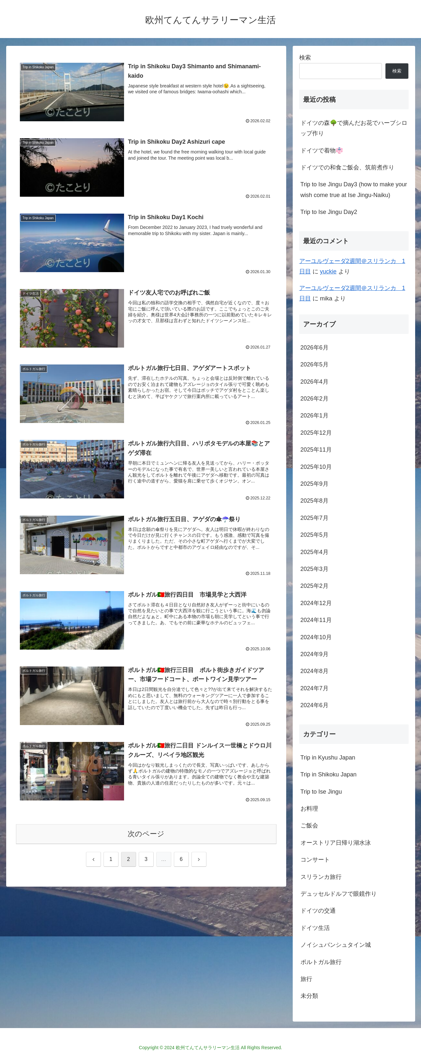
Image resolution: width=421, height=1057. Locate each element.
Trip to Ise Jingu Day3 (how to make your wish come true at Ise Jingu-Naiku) (354, 189)
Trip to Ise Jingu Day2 (329, 212)
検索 (305, 57)
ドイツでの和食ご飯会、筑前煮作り (347, 167)
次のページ (146, 834)
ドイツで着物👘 (322, 150)
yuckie (328, 271)
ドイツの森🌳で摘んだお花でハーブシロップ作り (354, 128)
